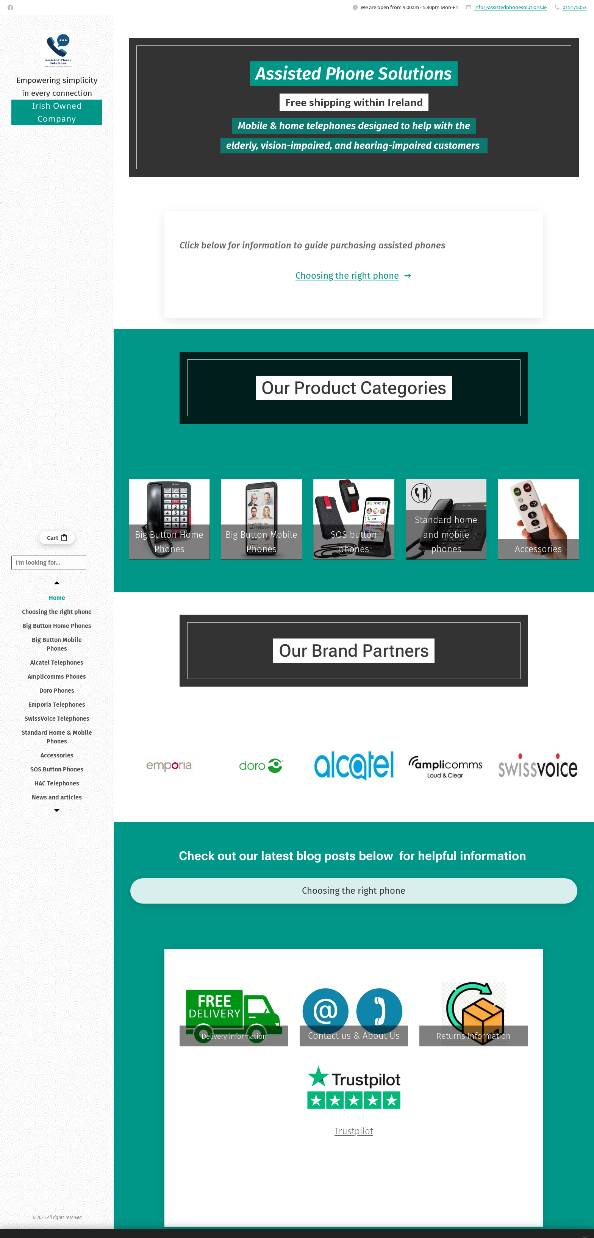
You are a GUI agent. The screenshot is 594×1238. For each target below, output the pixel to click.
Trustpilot (354, 1131)
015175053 (574, 7)
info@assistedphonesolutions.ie (510, 7)
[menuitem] (56, 597)
